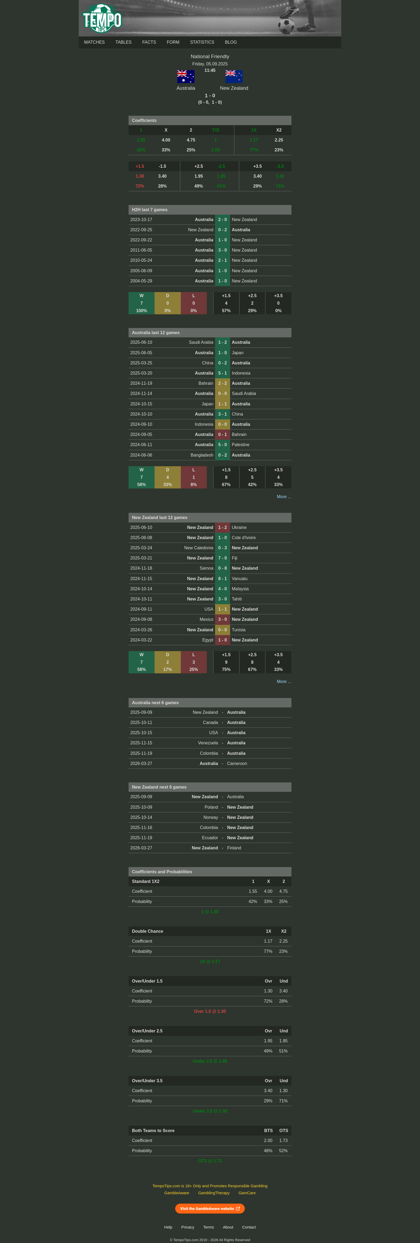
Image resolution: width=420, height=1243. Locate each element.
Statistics (202, 42)
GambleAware (176, 1193)
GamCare (247, 1193)
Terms (208, 1227)
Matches (94, 42)
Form (173, 42)
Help (168, 1227)
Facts (149, 42)
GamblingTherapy (214, 1193)
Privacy (187, 1227)
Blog (231, 42)
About (228, 1227)
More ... (284, 496)
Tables (123, 42)
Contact (249, 1227)
